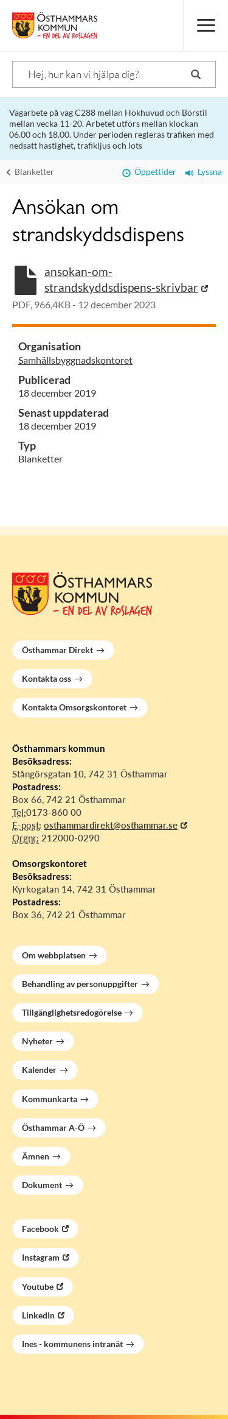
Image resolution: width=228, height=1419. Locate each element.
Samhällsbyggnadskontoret (75, 360)
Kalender (39, 1069)
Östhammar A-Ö (53, 1127)
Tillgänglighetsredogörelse (72, 1012)
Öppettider (149, 171)
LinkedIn (38, 1315)
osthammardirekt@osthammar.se (111, 824)
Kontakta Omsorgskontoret (74, 707)
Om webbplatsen (54, 955)
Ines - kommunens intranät (72, 1344)
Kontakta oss (46, 678)
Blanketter (30, 171)
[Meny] (205, 25)
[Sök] (114, 74)
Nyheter (37, 1041)
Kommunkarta (49, 1099)
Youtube (38, 1286)
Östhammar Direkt (57, 650)
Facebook (40, 1228)
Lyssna (203, 171)
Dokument (42, 1185)
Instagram (41, 1257)
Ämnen (35, 1156)
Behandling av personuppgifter (80, 983)
